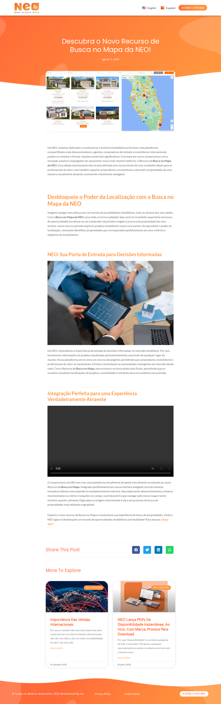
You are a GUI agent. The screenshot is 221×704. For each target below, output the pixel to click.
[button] (136, 550)
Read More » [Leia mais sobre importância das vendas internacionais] (57, 648)
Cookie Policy (132, 693)
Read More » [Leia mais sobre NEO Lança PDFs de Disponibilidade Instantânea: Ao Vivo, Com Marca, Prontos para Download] (124, 658)
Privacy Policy (103, 693)
